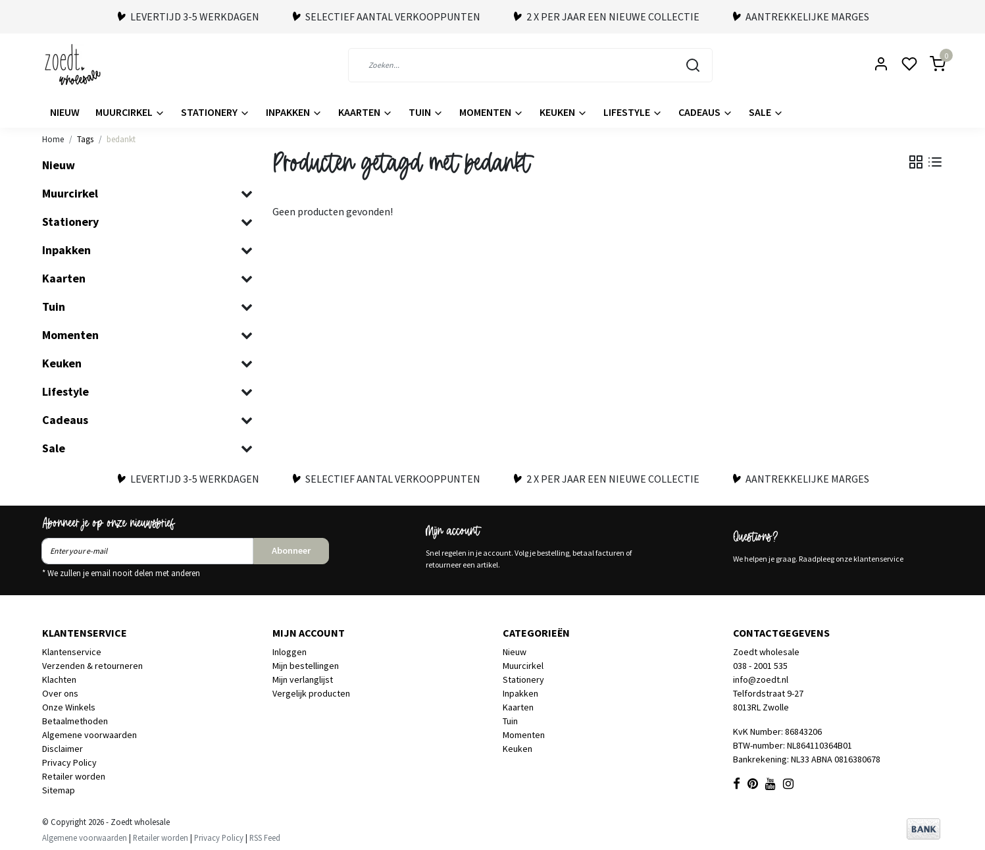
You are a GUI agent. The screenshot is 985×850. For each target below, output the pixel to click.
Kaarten (365, 112)
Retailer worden (73, 776)
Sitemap (58, 790)
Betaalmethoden (75, 721)
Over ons (60, 693)
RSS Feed (264, 837)
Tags (85, 139)
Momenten (491, 112)
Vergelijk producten (311, 693)
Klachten (59, 679)
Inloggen (289, 652)
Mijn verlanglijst (302, 679)
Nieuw (65, 112)
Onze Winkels (68, 707)
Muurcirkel (130, 112)
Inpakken (294, 112)
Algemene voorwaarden (89, 735)
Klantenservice (71, 652)
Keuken (564, 112)
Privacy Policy (69, 762)
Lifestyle (633, 112)
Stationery (215, 112)
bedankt (121, 139)
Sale (766, 112)
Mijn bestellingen (305, 666)
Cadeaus (705, 112)
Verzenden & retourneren (92, 666)
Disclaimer (62, 749)
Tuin (426, 112)
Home (53, 139)
